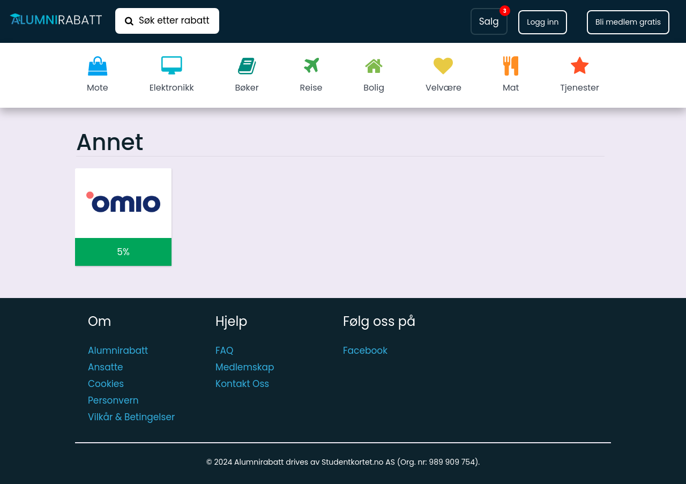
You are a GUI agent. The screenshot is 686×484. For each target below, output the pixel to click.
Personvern (113, 400)
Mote (97, 75)
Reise (311, 75)
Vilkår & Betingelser (131, 417)
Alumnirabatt (118, 350)
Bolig (373, 75)
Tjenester (579, 75)
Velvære (443, 75)
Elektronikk (172, 75)
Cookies (106, 383)
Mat (511, 75)
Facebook (365, 350)
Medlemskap (244, 367)
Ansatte (105, 367)
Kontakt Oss (242, 383)
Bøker (247, 75)
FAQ (224, 350)
